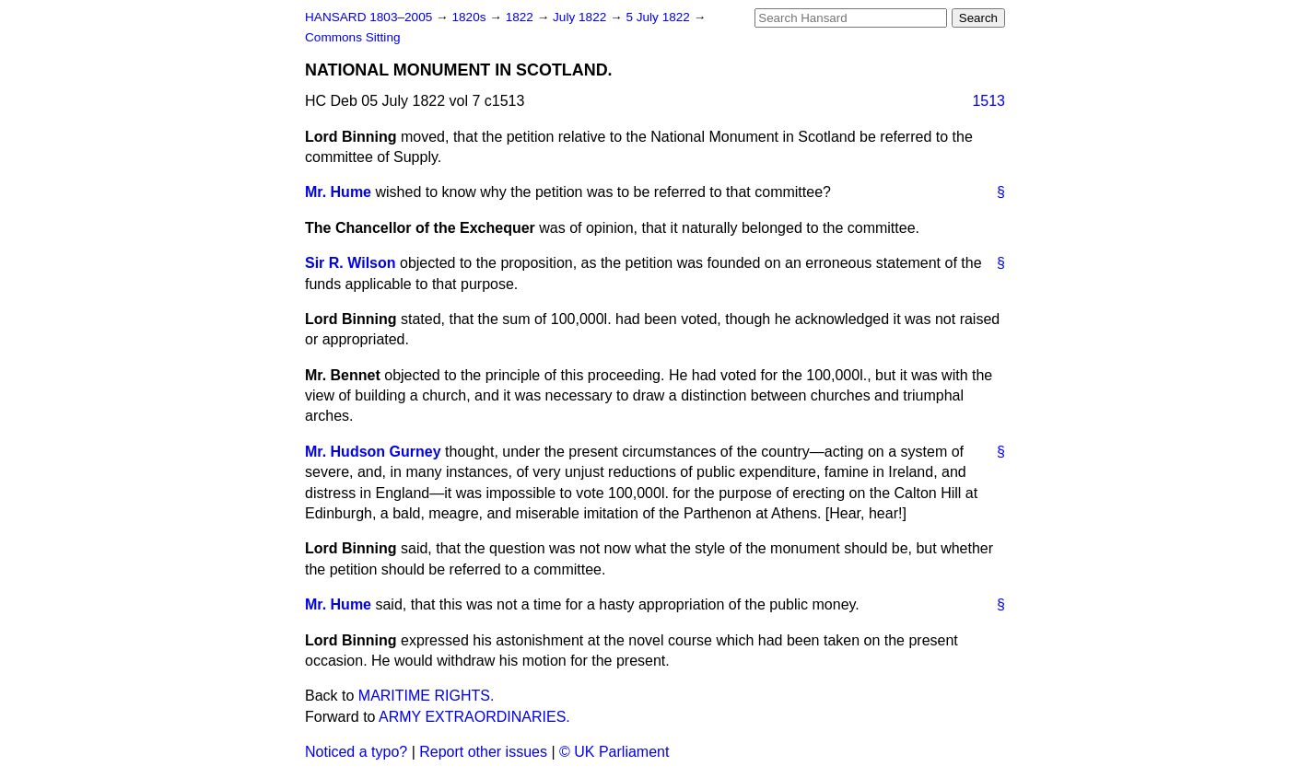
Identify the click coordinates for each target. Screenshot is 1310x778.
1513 (988, 101)
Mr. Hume (338, 192)
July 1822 (581, 17)
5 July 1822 (659, 17)
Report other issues (483, 752)
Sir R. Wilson (350, 263)
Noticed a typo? (356, 752)
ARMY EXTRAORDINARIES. (474, 717)
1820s (470, 17)
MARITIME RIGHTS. (426, 695)
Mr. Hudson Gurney (373, 451)
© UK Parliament (614, 752)
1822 (521, 17)
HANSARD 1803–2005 (368, 17)
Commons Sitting (353, 37)
